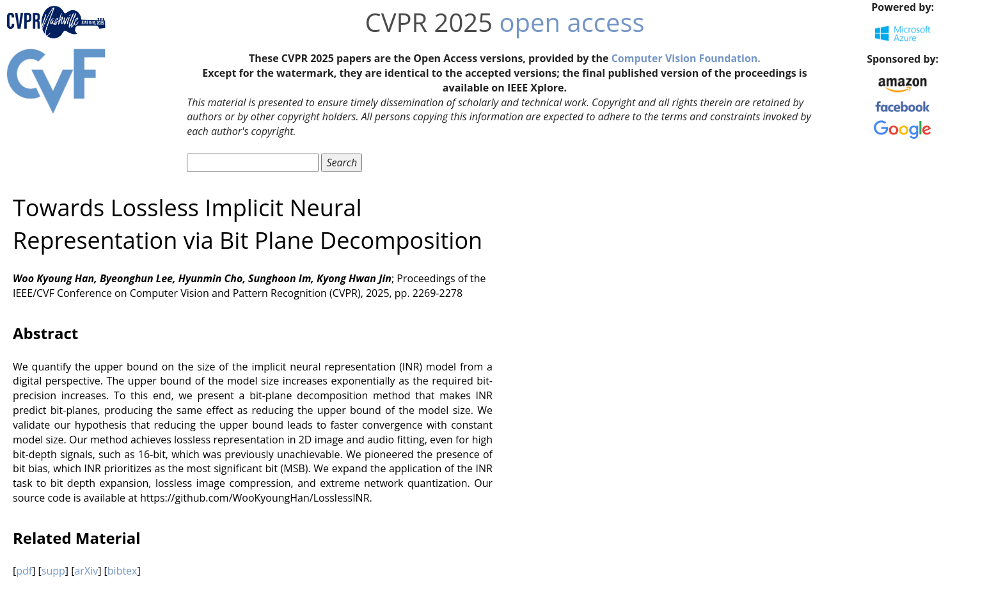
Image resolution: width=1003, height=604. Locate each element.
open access (572, 22)
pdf (24, 571)
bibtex (122, 571)
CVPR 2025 (429, 22)
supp (53, 571)
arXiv (86, 571)
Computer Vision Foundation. (686, 58)
